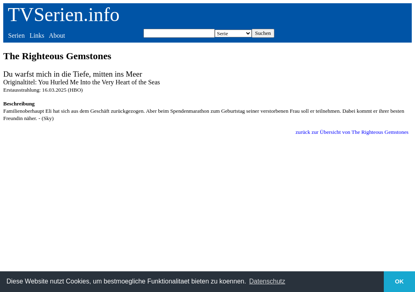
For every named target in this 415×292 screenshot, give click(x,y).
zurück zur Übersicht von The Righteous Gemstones (352, 132)
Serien (16, 35)
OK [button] (399, 281)
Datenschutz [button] (267, 281)
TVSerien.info (64, 14)
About (57, 35)
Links (37, 35)
